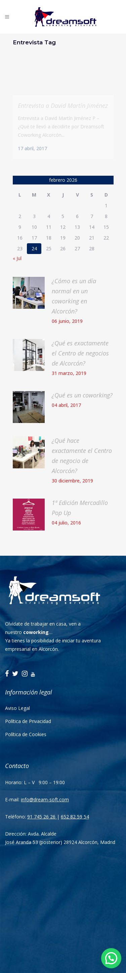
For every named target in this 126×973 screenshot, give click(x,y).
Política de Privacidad (28, 721)
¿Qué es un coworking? (82, 395)
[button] (111, 958)
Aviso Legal (17, 708)
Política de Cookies (25, 734)
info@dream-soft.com (45, 799)
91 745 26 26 (42, 816)
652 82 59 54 (75, 816)
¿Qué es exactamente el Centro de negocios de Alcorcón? (80, 353)
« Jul (17, 258)
